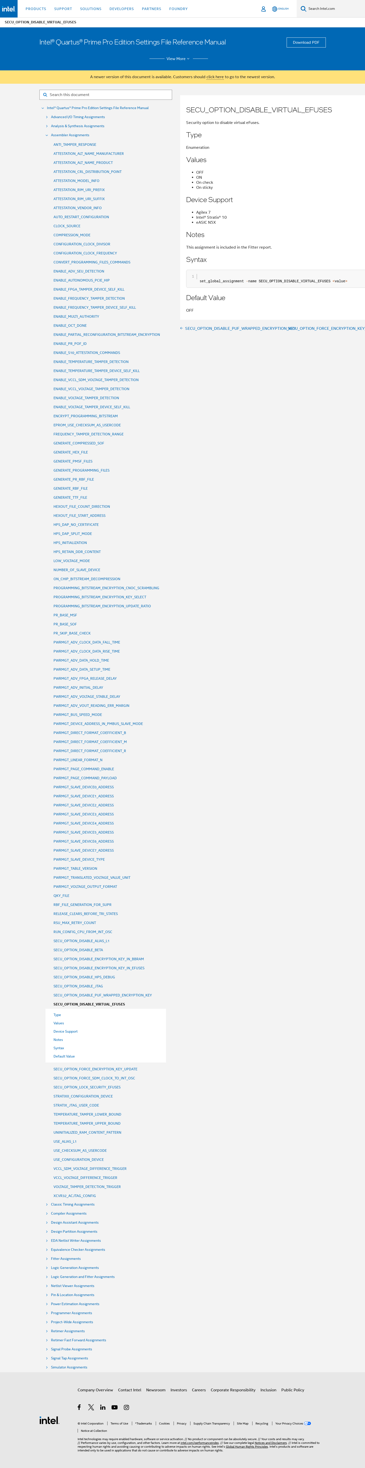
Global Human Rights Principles (247, 1446)
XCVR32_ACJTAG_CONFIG (75, 1196)
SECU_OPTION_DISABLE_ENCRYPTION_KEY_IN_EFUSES (99, 968)
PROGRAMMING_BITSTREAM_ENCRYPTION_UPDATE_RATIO (102, 606)
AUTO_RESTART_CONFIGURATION (81, 217)
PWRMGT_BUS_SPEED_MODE (78, 714)
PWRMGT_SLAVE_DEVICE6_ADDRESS (84, 841)
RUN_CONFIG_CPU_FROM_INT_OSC (83, 932)
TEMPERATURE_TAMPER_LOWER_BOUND (87, 1114)
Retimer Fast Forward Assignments (78, 1340)
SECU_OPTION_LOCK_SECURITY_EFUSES (87, 1087)
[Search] (303, 9)
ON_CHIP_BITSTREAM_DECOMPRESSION (87, 579)
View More (179, 58)
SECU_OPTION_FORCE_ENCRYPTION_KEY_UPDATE (95, 1069)
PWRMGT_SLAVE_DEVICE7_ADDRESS (84, 850)
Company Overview (95, 1390)
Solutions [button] (90, 9)
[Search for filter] (105, 95)
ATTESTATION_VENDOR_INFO (78, 208)
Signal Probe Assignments (71, 1349)
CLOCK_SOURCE (67, 226)
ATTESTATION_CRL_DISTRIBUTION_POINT (88, 171)
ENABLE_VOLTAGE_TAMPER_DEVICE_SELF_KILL (92, 407)
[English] (280, 9)
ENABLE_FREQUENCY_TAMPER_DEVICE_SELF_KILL (95, 307)
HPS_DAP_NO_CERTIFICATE (76, 524)
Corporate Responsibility (233, 1390)
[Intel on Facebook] (79, 1408)
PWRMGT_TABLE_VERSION (75, 868)
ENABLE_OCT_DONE (70, 325)
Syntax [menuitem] (59, 1048)
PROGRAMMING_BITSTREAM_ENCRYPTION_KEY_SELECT (100, 597)
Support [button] (63, 9)
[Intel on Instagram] (127, 1408)
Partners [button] (151, 9)
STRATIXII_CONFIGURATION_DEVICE (83, 1096)
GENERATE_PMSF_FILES (73, 461)
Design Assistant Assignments (75, 1222)
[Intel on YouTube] (115, 1408)
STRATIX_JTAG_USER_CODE (76, 1105)
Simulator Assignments (69, 1367)
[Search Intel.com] (335, 9)
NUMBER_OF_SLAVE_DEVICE (77, 570)
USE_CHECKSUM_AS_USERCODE (80, 1150)
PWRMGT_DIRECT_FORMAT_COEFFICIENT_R (90, 751)
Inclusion (268, 1390)
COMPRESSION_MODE (72, 235)
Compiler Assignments (69, 1213)
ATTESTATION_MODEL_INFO (76, 180)
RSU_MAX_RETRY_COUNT (75, 923)
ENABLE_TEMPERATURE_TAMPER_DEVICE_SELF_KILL (97, 371)
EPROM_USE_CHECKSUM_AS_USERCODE (87, 425)
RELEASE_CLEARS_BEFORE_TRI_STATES (86, 913)
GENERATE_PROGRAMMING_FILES (82, 470)
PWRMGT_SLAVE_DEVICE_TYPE (79, 859)
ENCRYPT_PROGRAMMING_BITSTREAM (86, 416)
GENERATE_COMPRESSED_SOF (79, 443)
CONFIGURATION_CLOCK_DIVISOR (82, 244)
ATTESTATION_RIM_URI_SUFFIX (79, 199)
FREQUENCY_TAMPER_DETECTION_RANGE (89, 434)
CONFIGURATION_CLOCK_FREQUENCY (85, 253)
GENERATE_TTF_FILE (70, 497)
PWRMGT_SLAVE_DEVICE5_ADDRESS (84, 832)
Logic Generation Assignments (75, 1268)
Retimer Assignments (68, 1331)
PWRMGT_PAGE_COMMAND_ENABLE (84, 769)
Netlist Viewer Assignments (72, 1286)
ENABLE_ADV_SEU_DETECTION (79, 271)
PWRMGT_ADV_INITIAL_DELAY (78, 687)
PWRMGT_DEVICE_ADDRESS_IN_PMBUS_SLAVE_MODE (98, 723)
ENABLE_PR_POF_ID (70, 343)
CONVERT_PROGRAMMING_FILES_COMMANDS (92, 262)
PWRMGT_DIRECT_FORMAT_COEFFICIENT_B (90, 732)
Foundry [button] (178, 9)
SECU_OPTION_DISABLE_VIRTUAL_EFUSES (89, 1004)
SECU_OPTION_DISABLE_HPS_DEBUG (84, 977)
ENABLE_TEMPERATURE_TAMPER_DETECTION (91, 361)
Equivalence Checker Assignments (78, 1250)
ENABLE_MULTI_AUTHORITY (76, 316)
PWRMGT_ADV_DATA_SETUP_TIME (82, 669)
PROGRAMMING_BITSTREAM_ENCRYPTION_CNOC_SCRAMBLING (106, 588)
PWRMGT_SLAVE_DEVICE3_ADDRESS (84, 814)
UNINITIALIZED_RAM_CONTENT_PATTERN (87, 1132)
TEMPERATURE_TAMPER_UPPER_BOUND (87, 1123)
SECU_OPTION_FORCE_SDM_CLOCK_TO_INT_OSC (94, 1078)
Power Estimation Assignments (75, 1304)
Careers (199, 1390)
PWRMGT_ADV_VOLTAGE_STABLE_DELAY (87, 696)
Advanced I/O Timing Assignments (78, 117)
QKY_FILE (61, 895)
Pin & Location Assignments (72, 1295)
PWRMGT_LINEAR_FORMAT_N (78, 760)
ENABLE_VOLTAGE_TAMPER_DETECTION (86, 398)
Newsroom (156, 1390)
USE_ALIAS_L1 (65, 1141)
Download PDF (306, 42)
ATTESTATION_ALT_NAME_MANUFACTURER (89, 153)
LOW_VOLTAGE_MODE (72, 561)
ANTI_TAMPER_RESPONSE (75, 144)
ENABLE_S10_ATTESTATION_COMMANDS (87, 352)
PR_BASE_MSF (65, 615)
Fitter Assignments (66, 1259)
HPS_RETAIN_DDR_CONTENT (77, 551)
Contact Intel (129, 1390)
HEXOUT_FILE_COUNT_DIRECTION (82, 506)
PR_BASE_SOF (65, 624)
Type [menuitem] (57, 1015)
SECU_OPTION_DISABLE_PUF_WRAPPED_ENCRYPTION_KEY (103, 995)
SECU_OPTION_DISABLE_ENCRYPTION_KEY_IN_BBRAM (99, 959)
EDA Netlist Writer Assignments (76, 1240)
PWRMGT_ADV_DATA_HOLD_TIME (81, 660)
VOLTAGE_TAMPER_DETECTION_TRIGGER (87, 1186)
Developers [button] (122, 9)
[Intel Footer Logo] (49, 1420)
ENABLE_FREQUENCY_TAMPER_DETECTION (89, 298)
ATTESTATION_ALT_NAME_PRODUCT (83, 162)
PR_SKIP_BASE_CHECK (72, 633)
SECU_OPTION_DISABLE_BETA (78, 950)
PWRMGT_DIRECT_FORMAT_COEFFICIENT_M (90, 742)
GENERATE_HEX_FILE (71, 452)
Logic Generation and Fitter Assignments (83, 1277)
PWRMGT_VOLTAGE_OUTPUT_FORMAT (85, 886)
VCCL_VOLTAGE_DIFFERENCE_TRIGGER (85, 1177)
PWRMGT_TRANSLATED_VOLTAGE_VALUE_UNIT (92, 877)
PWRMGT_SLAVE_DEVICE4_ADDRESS (84, 823)
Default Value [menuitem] (64, 1056)
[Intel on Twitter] (91, 1408)
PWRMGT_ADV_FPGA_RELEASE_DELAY (85, 678)
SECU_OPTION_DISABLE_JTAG (78, 986)
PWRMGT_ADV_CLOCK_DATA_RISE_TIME (87, 651)
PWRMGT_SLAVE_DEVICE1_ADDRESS (84, 796)
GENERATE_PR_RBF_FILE (74, 479)
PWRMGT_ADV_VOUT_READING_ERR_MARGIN (91, 705)
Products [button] (36, 9)
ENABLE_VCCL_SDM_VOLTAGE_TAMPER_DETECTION (96, 380)
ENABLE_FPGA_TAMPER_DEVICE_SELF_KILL (89, 289)
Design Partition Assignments (74, 1231)
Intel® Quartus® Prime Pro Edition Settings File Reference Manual (98, 108)
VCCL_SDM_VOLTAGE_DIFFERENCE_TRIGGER (90, 1168)
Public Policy (292, 1390)
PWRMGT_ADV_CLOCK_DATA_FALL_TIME (87, 642)
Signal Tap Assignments (69, 1358)
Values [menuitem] (59, 1023)
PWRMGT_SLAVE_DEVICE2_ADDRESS (84, 805)
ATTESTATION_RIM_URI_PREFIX (79, 190)
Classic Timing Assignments (73, 1204)
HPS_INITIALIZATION (70, 542)
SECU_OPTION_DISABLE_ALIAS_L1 (82, 941)
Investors (179, 1390)
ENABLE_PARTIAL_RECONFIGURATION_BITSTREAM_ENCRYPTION (107, 334)
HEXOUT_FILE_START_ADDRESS (80, 515)
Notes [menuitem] (58, 1039)
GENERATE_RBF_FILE (71, 488)
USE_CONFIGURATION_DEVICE (79, 1159)
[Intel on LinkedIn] (103, 1408)
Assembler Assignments (70, 135)
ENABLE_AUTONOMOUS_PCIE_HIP (82, 280)
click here (215, 76)
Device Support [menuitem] (66, 1031)
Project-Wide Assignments (72, 1322)
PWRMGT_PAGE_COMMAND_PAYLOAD (85, 778)
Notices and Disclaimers (271, 1443)
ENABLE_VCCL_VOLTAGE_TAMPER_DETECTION (91, 389)
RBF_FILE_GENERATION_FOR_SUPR (83, 904)
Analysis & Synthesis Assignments (78, 126)
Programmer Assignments (71, 1313)
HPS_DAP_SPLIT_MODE (73, 533)
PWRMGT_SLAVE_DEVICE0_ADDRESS (84, 787)
